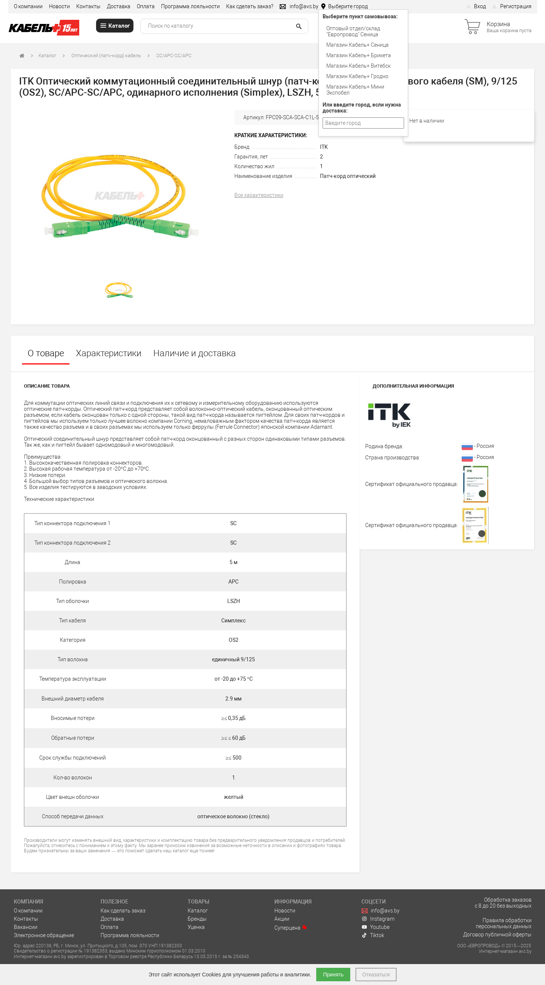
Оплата (146, 6)
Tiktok (373, 935)
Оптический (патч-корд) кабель (106, 55)
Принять (333, 975)
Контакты (88, 6)
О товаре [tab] (46, 353)
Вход (476, 6)
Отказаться (376, 975)
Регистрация (512, 6)
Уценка (196, 927)
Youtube (375, 927)
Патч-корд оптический (348, 176)
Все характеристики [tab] (258, 195)
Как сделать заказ (123, 911)
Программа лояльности (190, 6)
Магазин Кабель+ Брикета (358, 55)
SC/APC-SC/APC (173, 55)
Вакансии (25, 927)
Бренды (197, 919)
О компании (28, 6)
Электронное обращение (44, 935)
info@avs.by (380, 911)
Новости (59, 6)
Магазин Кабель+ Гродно (357, 76)
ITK (324, 147)
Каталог (47, 55)
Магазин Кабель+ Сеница (357, 45)
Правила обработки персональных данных (504, 923)
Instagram (378, 919)
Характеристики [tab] (108, 353)
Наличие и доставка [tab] (194, 353)
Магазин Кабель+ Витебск (358, 66)
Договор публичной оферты (497, 935)
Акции (281, 919)
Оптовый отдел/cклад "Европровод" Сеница (353, 31)
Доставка (118, 6)
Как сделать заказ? (249, 6)
